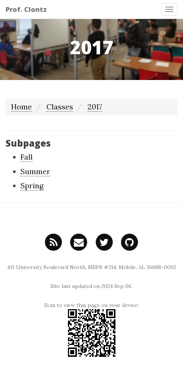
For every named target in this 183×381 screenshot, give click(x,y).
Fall (26, 156)
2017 (95, 106)
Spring (31, 185)
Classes (59, 106)
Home (21, 106)
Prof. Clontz (26, 9)
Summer (35, 171)
